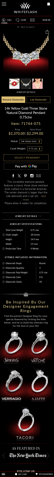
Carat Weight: (18, 148)
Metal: (14, 141)
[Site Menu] (4, 3)
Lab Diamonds (38, 99)
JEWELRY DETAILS (25, 92)
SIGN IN (46, 20)
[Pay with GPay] (26, 166)
